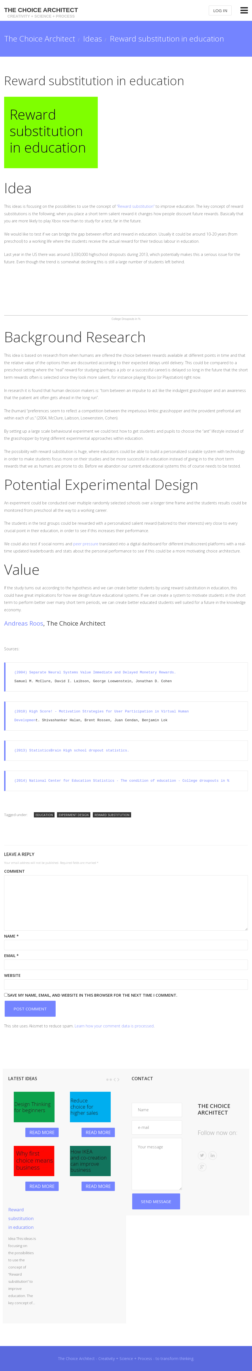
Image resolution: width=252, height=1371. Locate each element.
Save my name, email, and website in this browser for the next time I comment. (92, 995)
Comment (14, 871)
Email (11, 955)
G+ (202, 1167)
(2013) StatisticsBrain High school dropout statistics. (71, 750)
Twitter (202, 1155)
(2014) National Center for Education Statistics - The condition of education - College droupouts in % (121, 780)
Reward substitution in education (21, 1218)
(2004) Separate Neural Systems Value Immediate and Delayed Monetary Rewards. (96, 672)
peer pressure (85, 543)
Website (12, 975)
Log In (220, 10)
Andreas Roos (23, 623)
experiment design (74, 815)
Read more (42, 1132)
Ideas (92, 38)
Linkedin (212, 1155)
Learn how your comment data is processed (114, 1026)
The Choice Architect (41, 13)
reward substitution (111, 815)
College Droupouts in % (126, 318)
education (44, 815)
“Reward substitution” (135, 206)
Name (11, 936)
